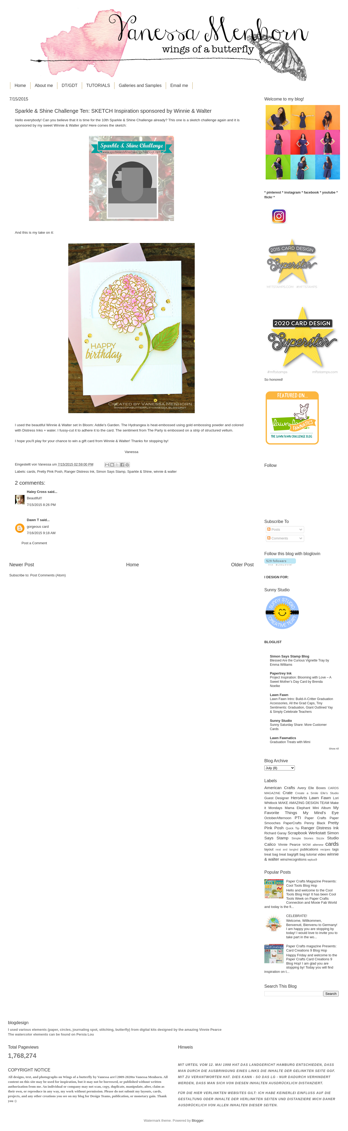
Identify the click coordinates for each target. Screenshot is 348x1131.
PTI (298, 817)
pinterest (274, 192)
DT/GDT (70, 85)
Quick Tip (292, 828)
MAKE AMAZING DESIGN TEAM (303, 803)
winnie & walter (165, 472)
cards (31, 472)
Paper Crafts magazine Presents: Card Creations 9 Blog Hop (311, 948)
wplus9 (312, 859)
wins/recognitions (293, 859)
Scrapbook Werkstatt (307, 833)
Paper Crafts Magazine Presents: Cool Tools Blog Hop (311, 883)
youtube (329, 192)
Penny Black (314, 823)
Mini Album (322, 808)
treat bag (271, 854)
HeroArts (299, 797)
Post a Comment (34, 543)
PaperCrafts (292, 823)
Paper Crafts (315, 818)
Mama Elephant (297, 808)
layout (268, 849)
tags (335, 849)
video (322, 854)
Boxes (321, 788)
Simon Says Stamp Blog (289, 656)
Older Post (242, 564)
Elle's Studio (329, 793)
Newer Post (21, 564)
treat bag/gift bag (292, 854)
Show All (334, 748)
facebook (311, 192)
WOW (307, 844)
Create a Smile (306, 793)
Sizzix (320, 838)
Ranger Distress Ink (79, 472)
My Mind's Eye (321, 812)
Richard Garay (275, 833)
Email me (179, 85)
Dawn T (33, 520)
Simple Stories (302, 838)
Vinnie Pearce (289, 845)
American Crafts (279, 787)
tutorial (311, 854)
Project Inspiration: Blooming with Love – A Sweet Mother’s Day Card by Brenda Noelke (300, 682)
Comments (277, 538)
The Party (155, 430)
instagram (292, 192)
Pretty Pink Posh (49, 472)
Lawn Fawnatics (283, 738)
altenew (318, 844)
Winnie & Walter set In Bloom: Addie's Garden (82, 425)
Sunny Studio (281, 721)
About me (44, 85)
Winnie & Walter (66, 125)
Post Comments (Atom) (48, 575)
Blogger (197, 1120)
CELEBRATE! (296, 916)
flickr (268, 197)
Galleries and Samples (140, 85)
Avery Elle (306, 788)
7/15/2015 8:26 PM (41, 505)
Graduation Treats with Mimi (290, 742)
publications (309, 849)
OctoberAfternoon (277, 818)
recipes (325, 849)
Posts (273, 529)
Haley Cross (36, 492)
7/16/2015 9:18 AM (41, 533)
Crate (288, 792)
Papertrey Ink (281, 673)
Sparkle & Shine (139, 472)
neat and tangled (286, 849)
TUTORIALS (98, 85)
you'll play (33, 441)
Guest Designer (276, 798)
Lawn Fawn (279, 695)
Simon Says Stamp (110, 472)
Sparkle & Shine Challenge (131, 120)
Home (20, 85)
